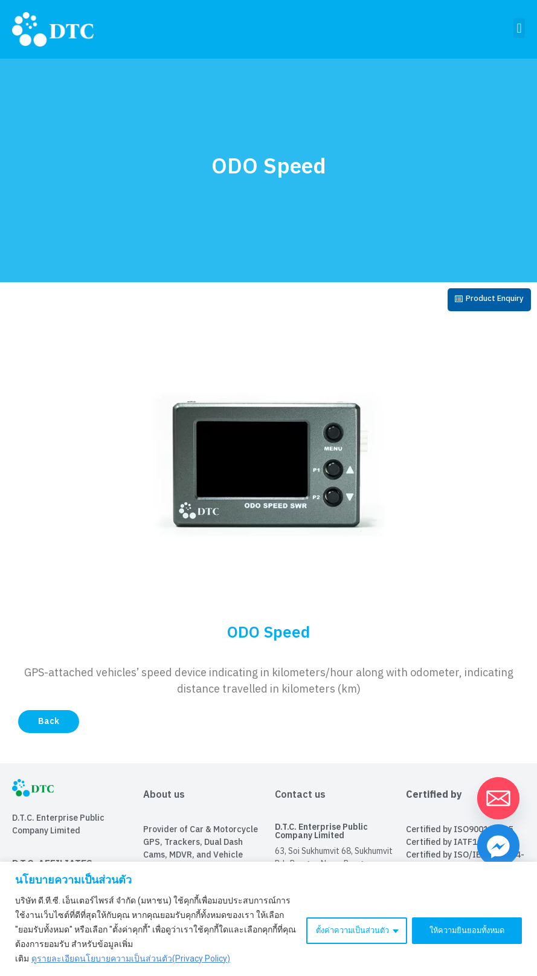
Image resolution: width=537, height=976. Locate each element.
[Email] (498, 798)
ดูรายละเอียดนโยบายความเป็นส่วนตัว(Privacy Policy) (130, 958)
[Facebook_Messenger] (498, 845)
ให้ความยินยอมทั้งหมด (463, 929)
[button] (519, 28)
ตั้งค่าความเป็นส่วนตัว (341, 929)
